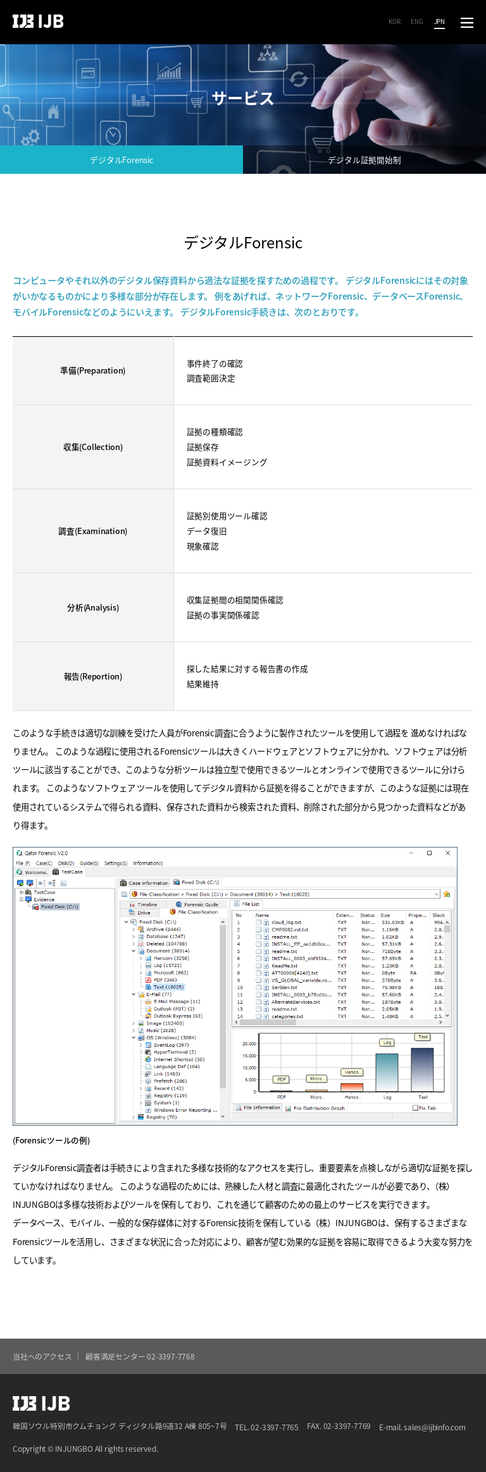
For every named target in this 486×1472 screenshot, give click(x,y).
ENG (417, 22)
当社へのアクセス (42, 1356)
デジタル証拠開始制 (364, 160)
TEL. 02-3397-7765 (266, 1426)
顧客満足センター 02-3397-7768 (140, 1356)
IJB (38, 21)
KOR (394, 22)
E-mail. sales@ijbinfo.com (422, 1426)
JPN (439, 22)
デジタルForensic (121, 160)
